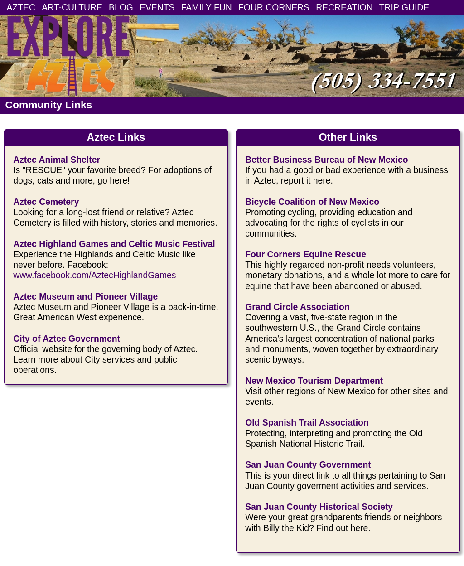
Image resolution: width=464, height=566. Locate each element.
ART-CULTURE (72, 7)
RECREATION (344, 7)
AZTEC (21, 7)
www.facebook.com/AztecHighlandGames (94, 275)
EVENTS (157, 7)
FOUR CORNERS (273, 7)
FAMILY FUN (206, 7)
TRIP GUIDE (404, 7)
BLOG (121, 7)
